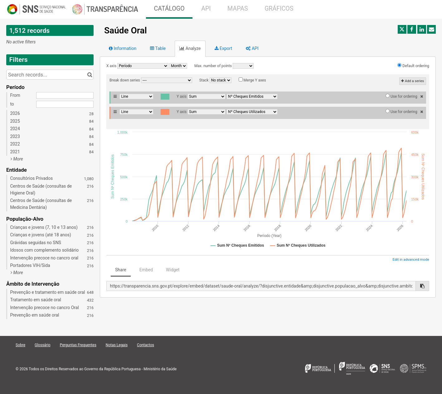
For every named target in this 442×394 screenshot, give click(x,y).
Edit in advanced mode (411, 259)
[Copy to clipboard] (422, 286)
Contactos (145, 345)
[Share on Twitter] (402, 29)
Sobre (20, 345)
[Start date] (65, 95)
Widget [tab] (173, 269)
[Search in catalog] (90, 75)
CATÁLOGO (169, 8)
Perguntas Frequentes (78, 345)
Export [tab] (223, 48)
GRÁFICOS (279, 8)
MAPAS (237, 8)
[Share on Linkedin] (421, 29)
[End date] (65, 104)
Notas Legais (117, 345)
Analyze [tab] (190, 48)
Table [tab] (158, 48)
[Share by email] (431, 29)
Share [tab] (120, 269)
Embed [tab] (146, 269)
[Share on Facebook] (411, 29)
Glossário (43, 345)
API (206, 8)
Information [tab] (122, 48)
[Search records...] (50, 75)
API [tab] (252, 48)
